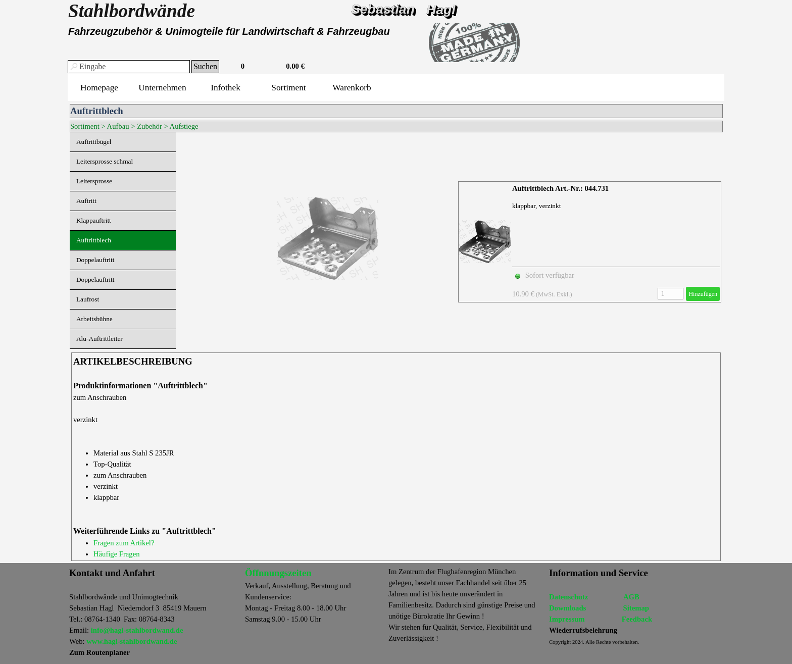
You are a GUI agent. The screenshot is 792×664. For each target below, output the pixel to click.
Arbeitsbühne (94, 319)
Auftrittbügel (94, 141)
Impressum (567, 619)
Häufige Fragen (116, 554)
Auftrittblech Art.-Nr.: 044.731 (560, 188)
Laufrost (87, 299)
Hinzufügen (702, 293)
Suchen (205, 66)
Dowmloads (567, 608)
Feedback (637, 619)
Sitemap (636, 608)
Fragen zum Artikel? (123, 543)
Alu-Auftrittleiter (99, 338)
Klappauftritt (93, 220)
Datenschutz (568, 597)
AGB (631, 597)
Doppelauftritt (95, 260)
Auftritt (86, 201)
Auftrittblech (93, 240)
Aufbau (118, 126)
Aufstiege (184, 126)
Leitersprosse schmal (104, 161)
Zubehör (149, 126)
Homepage (99, 87)
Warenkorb (351, 87)
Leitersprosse (94, 181)
